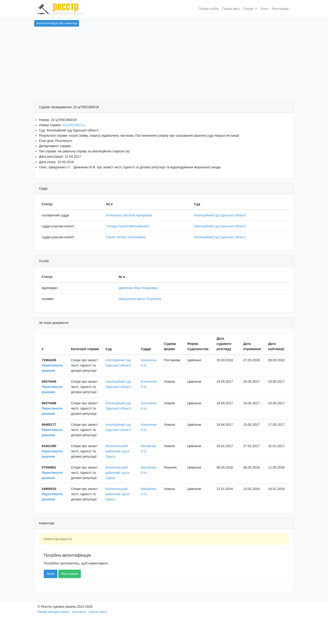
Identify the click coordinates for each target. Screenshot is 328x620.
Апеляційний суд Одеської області (220, 215)
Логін (264, 8)
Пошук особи (209, 8)
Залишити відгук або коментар (56, 23)
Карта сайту (98, 612)
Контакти (79, 612)
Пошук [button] (248, 8)
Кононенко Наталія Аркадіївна (129, 215)
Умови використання (53, 612)
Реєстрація (280, 8)
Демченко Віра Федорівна (138, 288)
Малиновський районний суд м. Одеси (117, 451)
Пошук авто (231, 8)
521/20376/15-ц (73, 125)
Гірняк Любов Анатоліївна (125, 237)
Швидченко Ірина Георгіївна (140, 299)
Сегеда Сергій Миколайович (127, 226)
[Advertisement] (164, 67)
